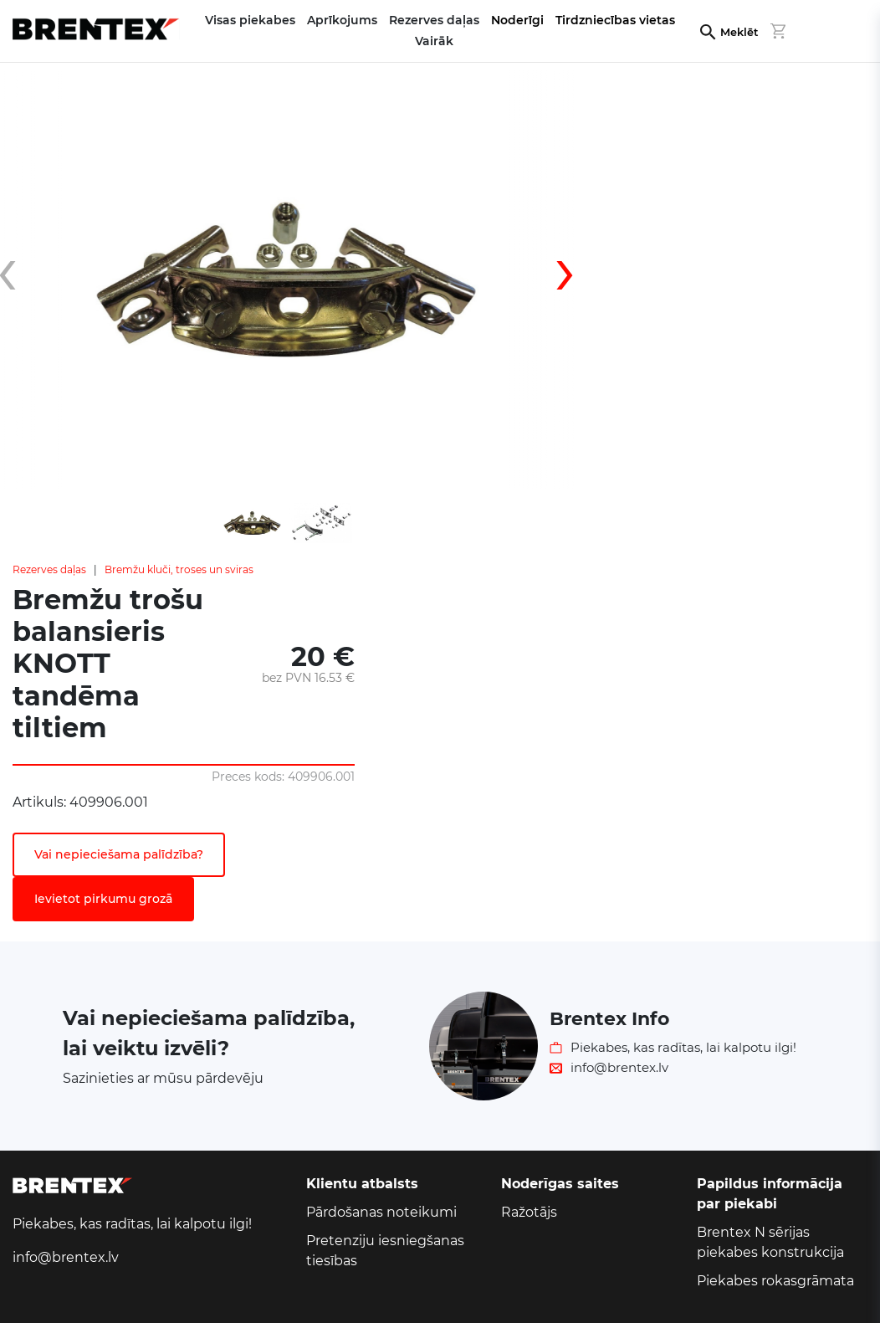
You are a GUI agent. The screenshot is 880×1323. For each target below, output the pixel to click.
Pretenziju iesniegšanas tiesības (385, 1251)
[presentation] (551, 279)
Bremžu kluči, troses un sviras (179, 569)
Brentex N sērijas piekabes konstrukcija (770, 1242)
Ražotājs (529, 1212)
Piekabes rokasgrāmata (775, 1281)
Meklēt (739, 32)
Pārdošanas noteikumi (381, 1212)
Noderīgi (517, 20)
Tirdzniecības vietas (615, 20)
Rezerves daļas (49, 569)
